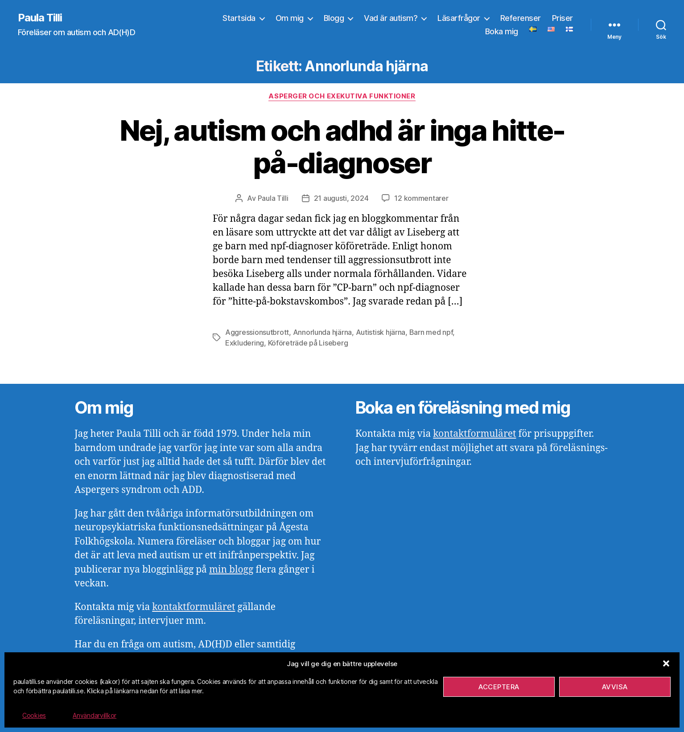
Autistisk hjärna (381, 332)
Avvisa (615, 687)
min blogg (231, 570)
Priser (562, 18)
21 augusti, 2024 (341, 198)
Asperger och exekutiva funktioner (341, 96)
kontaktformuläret (193, 607)
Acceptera (498, 687)
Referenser (520, 18)
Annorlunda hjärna (322, 332)
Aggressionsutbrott (257, 332)
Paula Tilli (40, 17)
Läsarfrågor (458, 18)
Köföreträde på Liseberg (308, 342)
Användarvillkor (94, 715)
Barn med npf (431, 332)
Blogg (334, 18)
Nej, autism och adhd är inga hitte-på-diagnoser (342, 146)
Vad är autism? (390, 18)
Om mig (290, 18)
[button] (666, 663)
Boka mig (501, 31)
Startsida (239, 18)
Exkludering (244, 342)
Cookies (34, 715)
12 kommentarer (421, 198)
